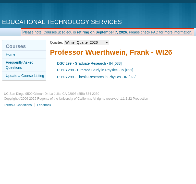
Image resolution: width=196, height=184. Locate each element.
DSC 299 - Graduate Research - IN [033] (89, 63)
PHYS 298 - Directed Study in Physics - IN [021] (95, 70)
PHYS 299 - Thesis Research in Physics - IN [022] (97, 77)
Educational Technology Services (62, 21)
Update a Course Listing (25, 76)
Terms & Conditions (18, 105)
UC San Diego (31, 11)
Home (10, 54)
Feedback (44, 105)
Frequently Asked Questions (19, 65)
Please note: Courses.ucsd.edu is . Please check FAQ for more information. (107, 32)
